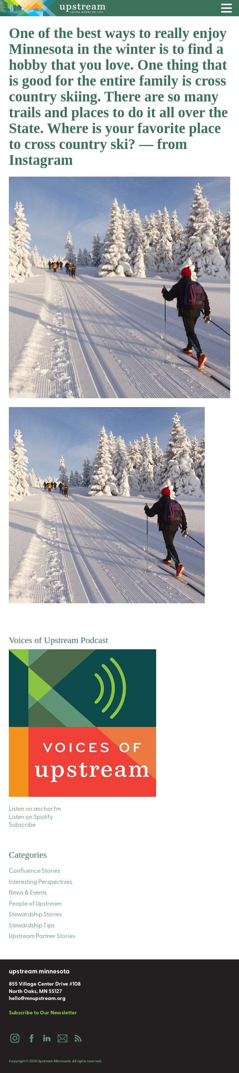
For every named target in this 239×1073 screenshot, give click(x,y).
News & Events (28, 893)
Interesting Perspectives (40, 882)
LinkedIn (46, 1038)
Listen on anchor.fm (35, 809)
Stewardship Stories (35, 915)
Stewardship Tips (32, 926)
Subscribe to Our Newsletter (43, 1013)
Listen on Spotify (31, 817)
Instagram (15, 1038)
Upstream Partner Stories (42, 937)
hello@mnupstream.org (37, 998)
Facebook (30, 1038)
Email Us (62, 1038)
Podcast (78, 1038)
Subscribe (22, 825)
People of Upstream (35, 904)
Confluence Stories (34, 871)
